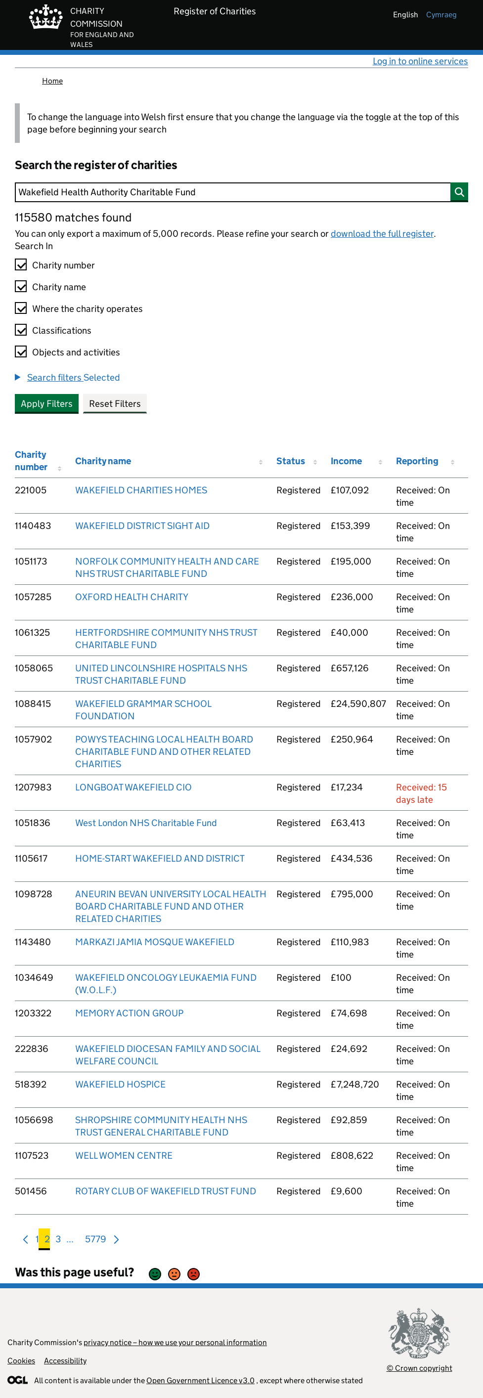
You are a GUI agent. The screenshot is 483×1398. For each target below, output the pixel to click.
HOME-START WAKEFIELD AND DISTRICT (160, 858)
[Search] (241, 192)
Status (290, 461)
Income (346, 461)
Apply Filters (47, 403)
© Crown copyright (419, 1368)
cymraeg (441, 14)
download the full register (382, 233)
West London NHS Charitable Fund (146, 823)
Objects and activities (76, 352)
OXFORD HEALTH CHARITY (131, 597)
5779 (95, 1241)
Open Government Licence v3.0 (200, 1380)
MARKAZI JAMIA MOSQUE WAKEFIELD (154, 942)
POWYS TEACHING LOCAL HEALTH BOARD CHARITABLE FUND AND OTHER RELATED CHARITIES (164, 752)
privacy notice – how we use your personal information (175, 1342)
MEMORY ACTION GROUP (129, 1013)
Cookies (21, 1360)
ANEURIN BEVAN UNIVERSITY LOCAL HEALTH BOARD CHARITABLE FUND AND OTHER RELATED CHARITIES (170, 906)
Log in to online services (420, 61)
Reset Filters (115, 403)
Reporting (417, 461)
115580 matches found (73, 217)
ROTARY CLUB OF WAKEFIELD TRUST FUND (165, 1191)
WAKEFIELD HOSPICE (120, 1084)
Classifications (61, 330)
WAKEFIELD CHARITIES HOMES (141, 490)
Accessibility (65, 1360)
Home (52, 81)
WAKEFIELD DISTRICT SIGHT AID (142, 525)
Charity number (63, 265)
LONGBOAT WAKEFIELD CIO (133, 787)
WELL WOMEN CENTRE (124, 1155)
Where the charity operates (87, 308)
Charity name (59, 287)
